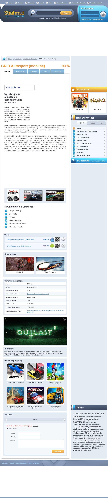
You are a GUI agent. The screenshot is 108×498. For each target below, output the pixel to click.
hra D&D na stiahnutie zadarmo (86, 449)
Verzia (45, 72)
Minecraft (31, 3)
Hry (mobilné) (17, 59)
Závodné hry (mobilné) (30, 59)
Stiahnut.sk (14, 13)
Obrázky (34, 72)
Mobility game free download (90, 431)
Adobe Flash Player (83, 155)
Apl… (10, 59)
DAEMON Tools (82, 134)
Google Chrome (82, 140)
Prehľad (7, 71)
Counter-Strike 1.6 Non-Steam (87, 131)
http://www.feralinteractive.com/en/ (38, 294)
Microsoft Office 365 (78, 3)
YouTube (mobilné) (83, 137)
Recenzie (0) (20, 72)
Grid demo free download (13, 353)
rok (102, 123)
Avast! (42, 3)
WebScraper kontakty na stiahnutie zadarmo (84, 442)
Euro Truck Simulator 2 (84, 143)
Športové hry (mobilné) (48, 310)
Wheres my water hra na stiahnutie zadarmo (87, 428)
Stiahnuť (5, 463)
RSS (30, 463)
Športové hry (25, 355)
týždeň (82, 123)
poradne (35, 426)
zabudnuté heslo (86, 19)
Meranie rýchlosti (96, 3)
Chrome (20, 3)
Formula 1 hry (15, 355)
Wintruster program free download (88, 437)
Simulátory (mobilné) (33, 310)
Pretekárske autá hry (30, 353)
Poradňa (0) (57, 72)
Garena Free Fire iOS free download (91, 416)
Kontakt (11, 463)
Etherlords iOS (77, 444)
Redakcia (36, 463)
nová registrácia (98, 19)
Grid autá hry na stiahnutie (51, 351)
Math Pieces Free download (89, 444)
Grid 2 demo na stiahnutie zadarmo (17, 351)
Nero (50, 3)
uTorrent (79, 128)
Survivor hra (99, 442)
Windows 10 (81, 152)
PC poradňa (91, 161)
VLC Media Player (83, 146)
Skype (11, 3)
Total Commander (83, 149)
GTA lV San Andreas (82, 414)
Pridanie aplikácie (21, 463)
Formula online (35, 351)
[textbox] (48, 13)
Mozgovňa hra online (93, 441)
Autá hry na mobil (45, 353)
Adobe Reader (62, 3)
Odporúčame (83, 89)
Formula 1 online (37, 355)
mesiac (92, 123)
